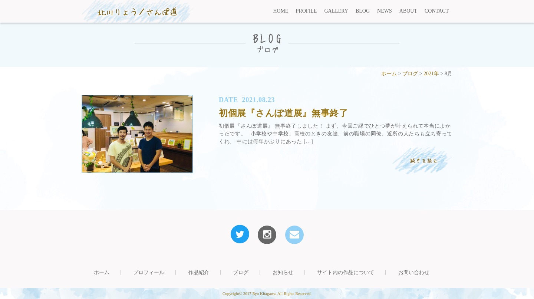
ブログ (240, 272)
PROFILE (306, 11)
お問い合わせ (413, 272)
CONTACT (437, 11)
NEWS (384, 11)
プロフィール (148, 272)
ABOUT (408, 11)
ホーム (101, 272)
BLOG (363, 11)
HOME (280, 11)
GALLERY (336, 11)
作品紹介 (198, 272)
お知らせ (283, 272)
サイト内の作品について (345, 272)
